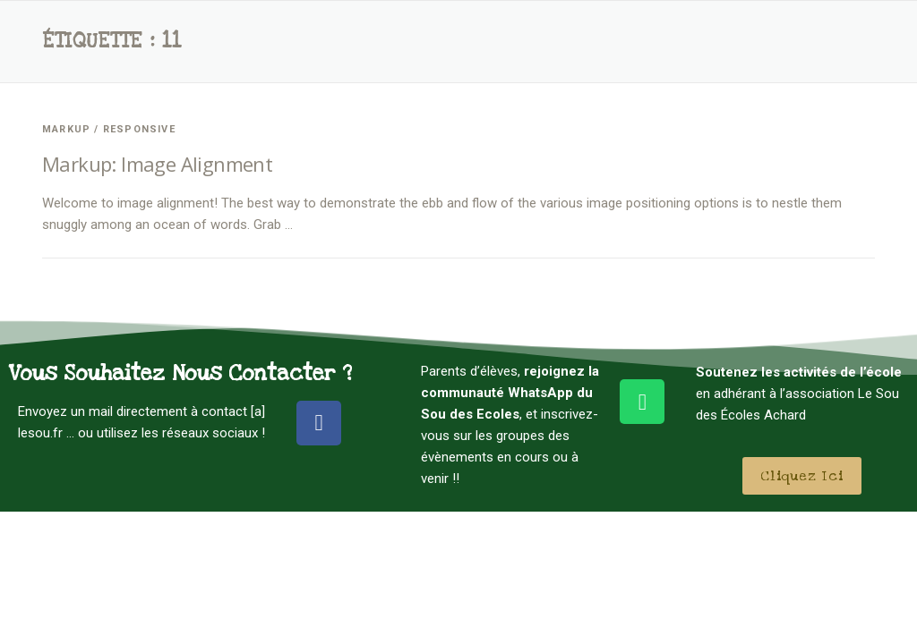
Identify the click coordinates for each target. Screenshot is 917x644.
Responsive (139, 129)
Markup (66, 129)
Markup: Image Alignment (157, 163)
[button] (801, 476)
